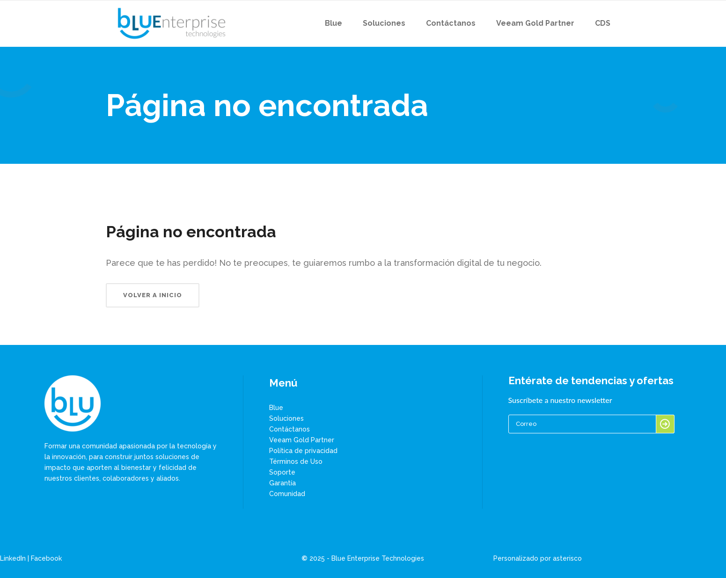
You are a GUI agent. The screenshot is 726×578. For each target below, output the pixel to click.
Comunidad (287, 494)
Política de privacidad (303, 450)
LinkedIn (13, 558)
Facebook (46, 558)
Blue (276, 407)
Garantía (282, 483)
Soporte (282, 472)
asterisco (567, 558)
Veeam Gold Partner (301, 440)
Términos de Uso (296, 461)
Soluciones (286, 418)
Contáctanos (289, 429)
